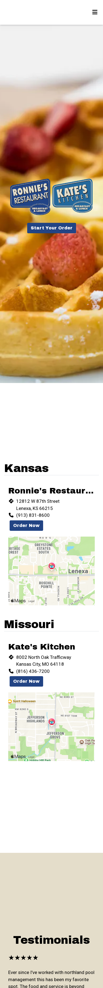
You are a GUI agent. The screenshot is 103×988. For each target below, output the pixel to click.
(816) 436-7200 (33, 671)
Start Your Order (52, 228)
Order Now (26, 525)
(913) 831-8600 (33, 515)
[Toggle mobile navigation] (95, 12)
